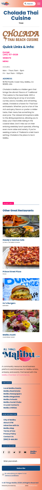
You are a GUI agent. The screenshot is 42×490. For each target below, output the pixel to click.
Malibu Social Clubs (12, 402)
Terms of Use (9, 431)
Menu (5, 61)
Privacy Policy (9, 434)
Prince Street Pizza (12, 271)
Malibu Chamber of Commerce (15, 375)
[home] (5, 4)
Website (7, 58)
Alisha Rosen (20, 486)
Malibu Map (8, 428)
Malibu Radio (33, 452)
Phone (6, 52)
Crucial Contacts (11, 405)
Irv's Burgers (9, 303)
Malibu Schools (10, 399)
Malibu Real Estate (11, 391)
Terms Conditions (12, 475)
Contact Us (8, 436)
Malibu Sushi (9, 335)
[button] (39, 4)
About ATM (8, 422)
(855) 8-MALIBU (10, 439)
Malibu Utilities (10, 408)
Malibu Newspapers (12, 394)
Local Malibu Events (12, 388)
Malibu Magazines (11, 396)
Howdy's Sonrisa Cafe (13, 240)
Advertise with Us (11, 425)
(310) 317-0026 (10, 54)
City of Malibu (9, 420)
